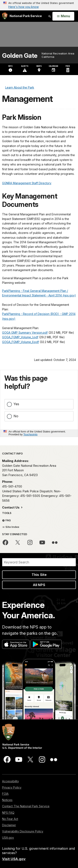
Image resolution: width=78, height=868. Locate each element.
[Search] (39, 562)
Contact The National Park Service (26, 806)
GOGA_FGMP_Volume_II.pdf (20, 342)
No (16, 416)
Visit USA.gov (14, 859)
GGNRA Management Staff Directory (26, 183)
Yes (16, 404)
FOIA (5, 793)
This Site (39, 575)
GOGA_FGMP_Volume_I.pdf (20, 337)
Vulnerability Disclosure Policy (22, 831)
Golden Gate (19, 55)
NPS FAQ (8, 812)
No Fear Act (10, 819)
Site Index (10, 526)
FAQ (6, 520)
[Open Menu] (63, 16)
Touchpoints (30, 434)
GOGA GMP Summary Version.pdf (25, 332)
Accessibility (10, 781)
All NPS (39, 585)
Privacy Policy (11, 787)
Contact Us (11, 507)
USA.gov (8, 837)
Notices (7, 800)
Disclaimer (9, 825)
